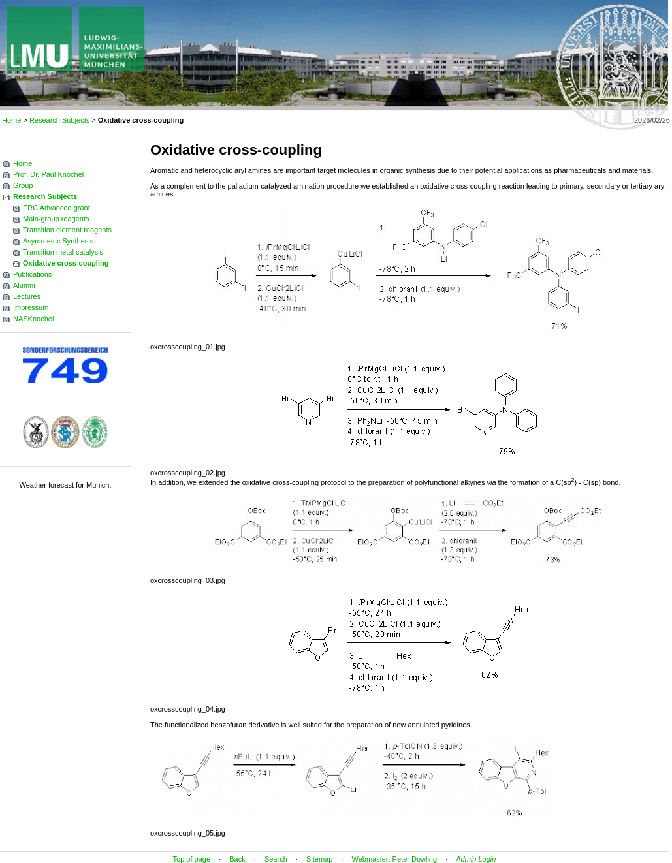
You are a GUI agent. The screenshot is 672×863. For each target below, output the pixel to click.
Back (237, 859)
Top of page (192, 859)
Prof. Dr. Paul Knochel (48, 174)
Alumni (24, 285)
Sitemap (319, 859)
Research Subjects (59, 120)
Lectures (26, 296)
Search (275, 859)
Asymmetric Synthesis (58, 241)
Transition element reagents (67, 230)
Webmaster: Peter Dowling (394, 859)
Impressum (30, 307)
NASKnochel (33, 318)
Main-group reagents (56, 219)
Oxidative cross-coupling (65, 263)
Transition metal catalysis (63, 252)
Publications (32, 274)
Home (11, 120)
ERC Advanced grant (56, 208)
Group (23, 185)
